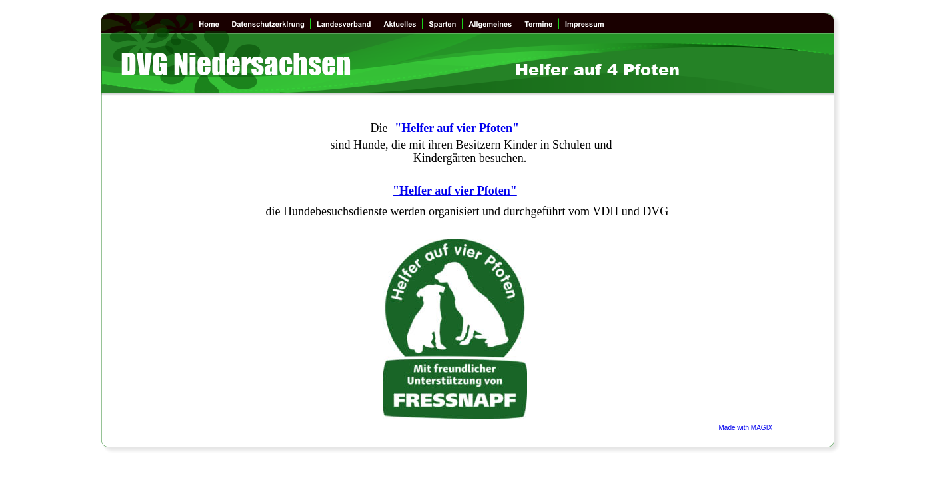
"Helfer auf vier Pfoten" (458, 128)
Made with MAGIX (746, 427)
